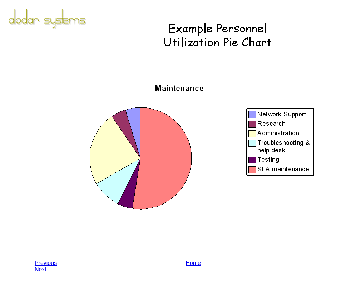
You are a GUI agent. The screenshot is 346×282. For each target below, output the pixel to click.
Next (40, 269)
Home (193, 263)
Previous (46, 263)
